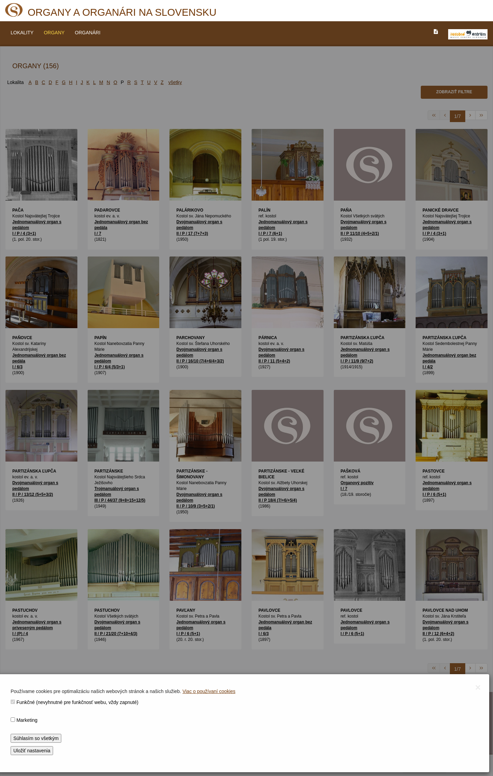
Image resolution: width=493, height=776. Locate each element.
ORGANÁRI (88, 32)
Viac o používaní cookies (209, 691)
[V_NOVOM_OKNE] (468, 34)
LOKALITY (22, 32)
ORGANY (54, 32)
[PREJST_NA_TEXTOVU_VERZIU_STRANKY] (436, 31)
